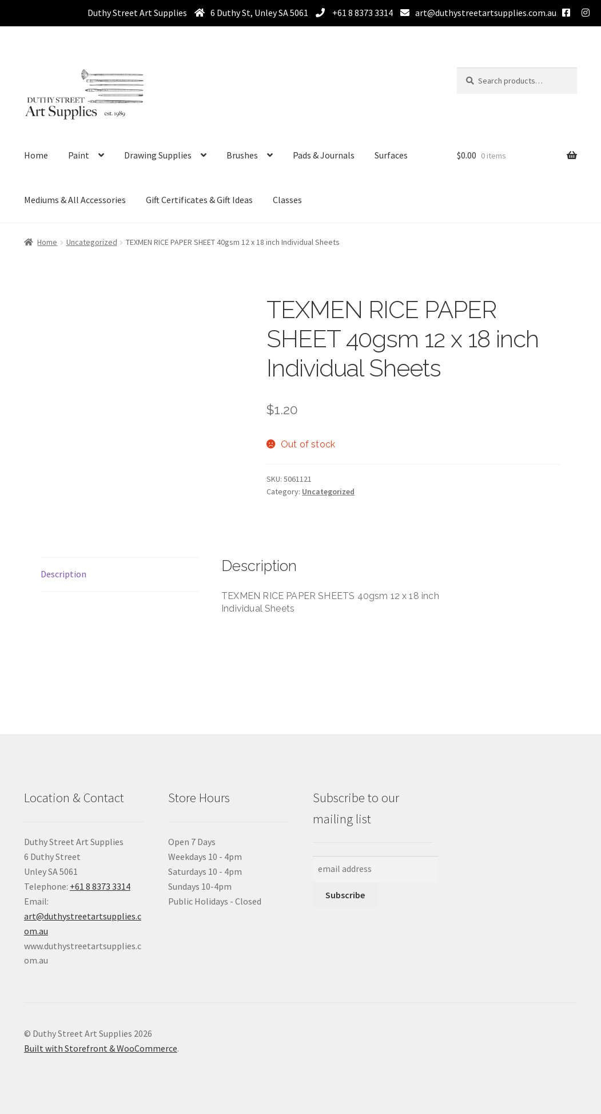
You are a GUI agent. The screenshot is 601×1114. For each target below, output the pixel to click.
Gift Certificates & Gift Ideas (199, 199)
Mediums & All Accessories (75, 199)
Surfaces (391, 155)
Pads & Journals (324, 155)
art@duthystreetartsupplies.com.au (485, 12)
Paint (78, 155)
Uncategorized (91, 242)
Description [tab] (63, 574)
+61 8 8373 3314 (362, 12)
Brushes (242, 155)
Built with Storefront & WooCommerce (100, 1048)
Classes (287, 199)
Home (36, 155)
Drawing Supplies (158, 155)
